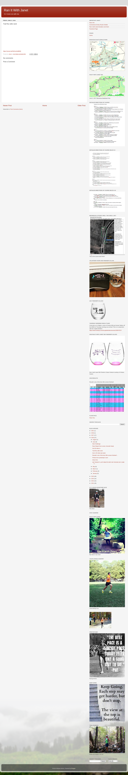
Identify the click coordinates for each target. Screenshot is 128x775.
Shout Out (95, 460)
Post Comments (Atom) (16, 109)
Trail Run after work (97, 450)
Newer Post (7, 105)
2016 (92, 437)
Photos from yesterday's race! (100, 457)
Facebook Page (93, 29)
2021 (92, 430)
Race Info (92, 22)
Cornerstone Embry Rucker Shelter (98, 24)
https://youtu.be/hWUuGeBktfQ (12, 51)
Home (44, 105)
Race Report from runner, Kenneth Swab (103, 446)
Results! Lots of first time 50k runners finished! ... (105, 455)
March (94, 468)
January (95, 473)
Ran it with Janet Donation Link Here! (99, 26)
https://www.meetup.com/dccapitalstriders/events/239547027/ (105, 330)
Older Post (81, 105)
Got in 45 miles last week (99, 453)
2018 (92, 433)
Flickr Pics (92, 418)
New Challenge (96, 444)
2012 (92, 483)
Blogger (73, 768)
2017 (92, 435)
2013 (92, 481)
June (94, 442)
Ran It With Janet (16, 10)
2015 (92, 476)
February (95, 471)
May (94, 466)
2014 (92, 478)
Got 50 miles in (96, 448)
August (95, 439)
